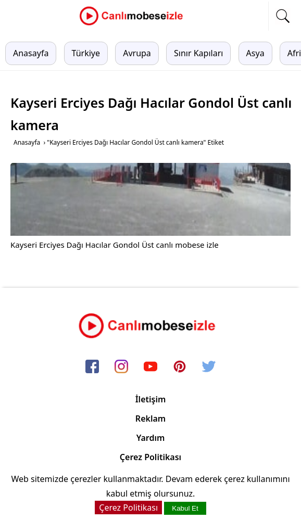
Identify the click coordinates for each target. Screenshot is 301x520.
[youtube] (150, 367)
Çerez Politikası (150, 457)
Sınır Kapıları (198, 53)
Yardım (150, 437)
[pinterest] (179, 367)
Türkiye (86, 53)
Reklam (150, 418)
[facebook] (92, 367)
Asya (255, 53)
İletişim (150, 399)
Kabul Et (185, 508)
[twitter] (209, 367)
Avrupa (137, 53)
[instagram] (121, 367)
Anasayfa (30, 53)
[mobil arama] (283, 16)
